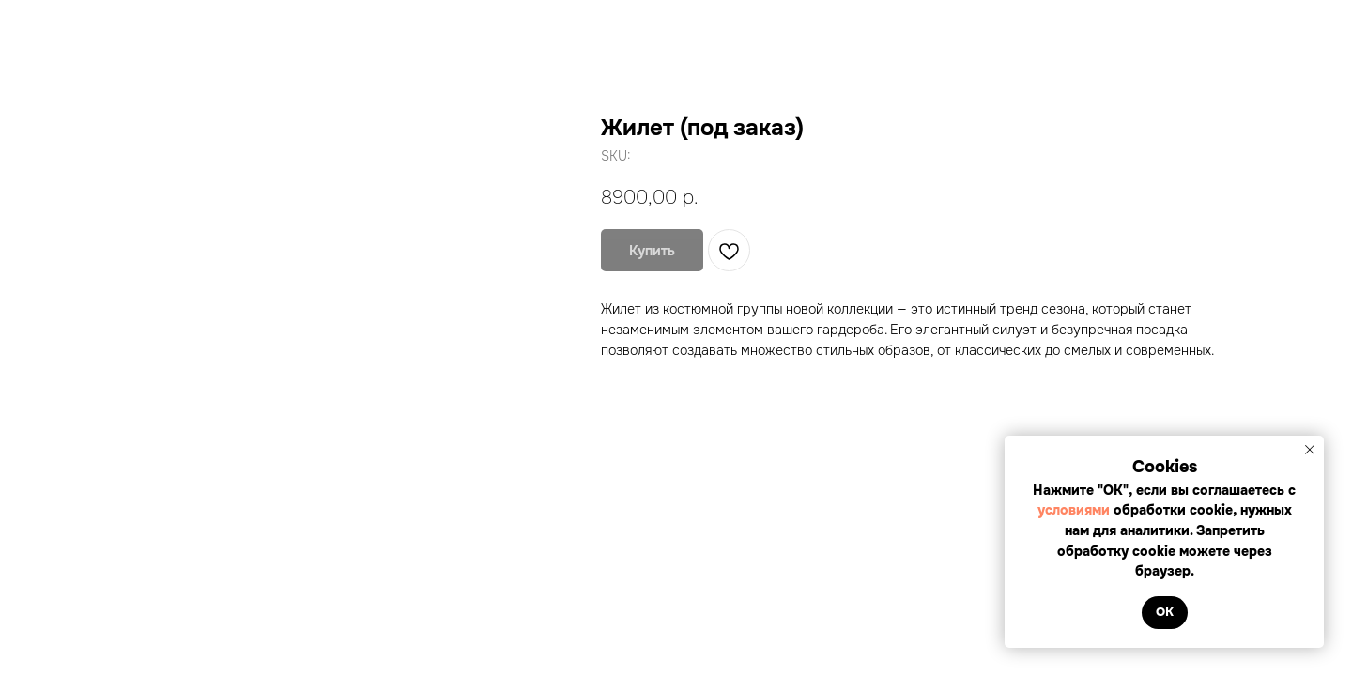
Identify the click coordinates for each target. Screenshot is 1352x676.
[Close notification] (1309, 449)
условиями (1075, 509)
